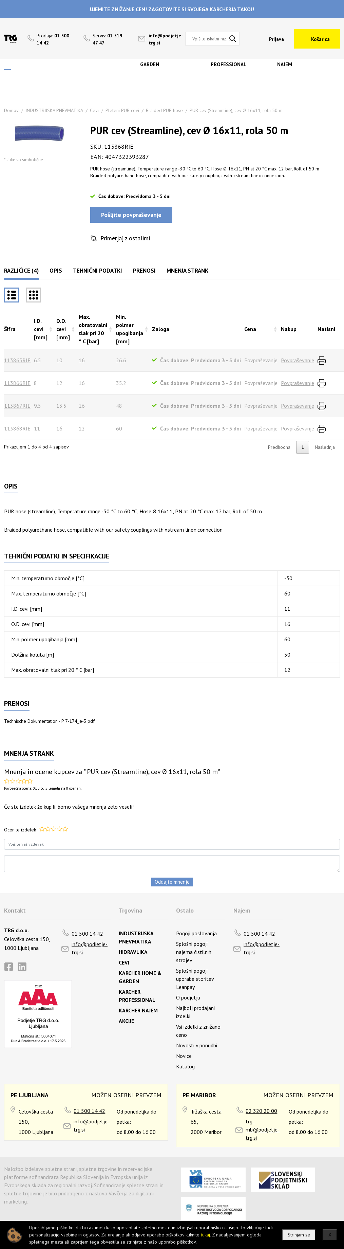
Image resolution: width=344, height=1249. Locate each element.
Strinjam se (299, 1235)
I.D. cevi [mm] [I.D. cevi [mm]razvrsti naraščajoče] (40, 329)
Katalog (185, 1066)
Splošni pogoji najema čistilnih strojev (193, 951)
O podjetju (188, 997)
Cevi (94, 110)
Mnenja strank (187, 270)
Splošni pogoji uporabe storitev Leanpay (195, 978)
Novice (184, 1055)
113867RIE (17, 405)
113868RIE (17, 428)
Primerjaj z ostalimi (125, 238)
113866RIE (17, 383)
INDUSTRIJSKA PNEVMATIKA (54, 110)
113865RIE (17, 360)
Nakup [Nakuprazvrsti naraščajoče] (289, 329)
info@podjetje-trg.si (90, 948)
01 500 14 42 (87, 933)
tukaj (205, 1235)
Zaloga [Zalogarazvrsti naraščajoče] (160, 329)
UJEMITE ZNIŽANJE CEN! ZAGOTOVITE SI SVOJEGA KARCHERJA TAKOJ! (172, 9)
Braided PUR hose (164, 110)
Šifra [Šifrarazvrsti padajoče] (10, 329)
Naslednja (325, 447)
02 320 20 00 (261, 1110)
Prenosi (144, 270)
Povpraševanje (297, 360)
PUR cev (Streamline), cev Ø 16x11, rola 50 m (236, 110)
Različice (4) (21, 270)
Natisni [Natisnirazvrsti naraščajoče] (326, 329)
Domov (11, 110)
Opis (56, 270)
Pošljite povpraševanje (131, 215)
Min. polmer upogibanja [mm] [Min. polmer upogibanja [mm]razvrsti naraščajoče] (129, 329)
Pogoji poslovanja (196, 933)
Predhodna (279, 447)
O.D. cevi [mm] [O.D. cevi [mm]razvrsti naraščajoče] (63, 329)
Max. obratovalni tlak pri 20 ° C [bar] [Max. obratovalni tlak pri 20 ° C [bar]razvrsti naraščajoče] (93, 329)
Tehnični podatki (97, 270)
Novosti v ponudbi (196, 1045)
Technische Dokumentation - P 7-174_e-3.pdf (49, 721)
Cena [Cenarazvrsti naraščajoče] (250, 329)
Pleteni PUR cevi (122, 110)
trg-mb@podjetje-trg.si (263, 1129)
